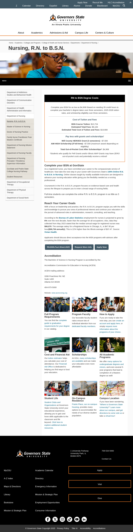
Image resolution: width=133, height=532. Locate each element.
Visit (100, 484)
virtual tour (110, 416)
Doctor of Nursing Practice (17, 132)
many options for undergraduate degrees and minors (112, 364)
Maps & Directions (12, 486)
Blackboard (102, 6)
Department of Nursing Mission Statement (19, 146)
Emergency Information (46, 486)
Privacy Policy (63, 528)
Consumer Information (45, 510)
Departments (75, 43)
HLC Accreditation (116, 2)
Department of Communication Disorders (19, 101)
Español (53, 6)
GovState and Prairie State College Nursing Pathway (18, 170)
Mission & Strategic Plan (15, 510)
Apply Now (82, 2)
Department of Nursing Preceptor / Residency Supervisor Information (16, 161)
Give (100, 498)
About (21, 32)
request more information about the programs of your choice (110, 329)
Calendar (26, 6)
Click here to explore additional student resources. (55, 425)
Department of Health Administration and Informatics (19, 109)
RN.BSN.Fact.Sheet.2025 (58, 247)
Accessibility (85, 528)
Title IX (75, 528)
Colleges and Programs (32, 43)
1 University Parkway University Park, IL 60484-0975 (79, 453)
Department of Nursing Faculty (19, 153)
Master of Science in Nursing (18, 127)
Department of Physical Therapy (16, 191)
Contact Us (106, 459)
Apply (99, 470)
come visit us (116, 413)
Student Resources (14, 177)
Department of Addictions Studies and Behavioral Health (19, 93)
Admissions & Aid (59, 32)
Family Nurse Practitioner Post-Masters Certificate (19, 138)
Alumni (77, 6)
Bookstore (8, 502)
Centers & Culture (104, 32)
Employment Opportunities (47, 502)
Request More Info (83, 247)
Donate (88, 6)
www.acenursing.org (59, 293)
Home (11, 43)
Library (65, 6)
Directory (40, 6)
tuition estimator (55, 358)
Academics (37, 32)
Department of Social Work (18, 198)
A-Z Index (8, 478)
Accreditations (99, 528)
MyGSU (116, 6)
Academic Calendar (44, 470)
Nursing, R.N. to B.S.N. (16, 121)
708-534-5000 (108, 451)
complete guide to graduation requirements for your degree (56, 323)
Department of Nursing (89, 43)
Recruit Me (98, 2)
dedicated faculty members (83, 326)
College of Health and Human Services (55, 43)
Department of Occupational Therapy (18, 183)
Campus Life (81, 32)
